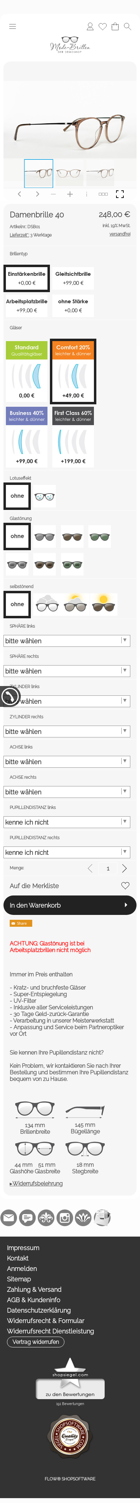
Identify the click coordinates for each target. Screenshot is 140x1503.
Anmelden (22, 1268)
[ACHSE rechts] (67, 792)
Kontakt (17, 1258)
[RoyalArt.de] (46, 1218)
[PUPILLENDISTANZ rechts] (67, 852)
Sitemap (19, 1279)
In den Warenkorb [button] (35, 905)
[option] (17, 496)
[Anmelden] (90, 26)
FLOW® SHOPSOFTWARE (70, 1479)
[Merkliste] (102, 26)
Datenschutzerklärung (39, 1310)
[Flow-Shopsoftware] (83, 1218)
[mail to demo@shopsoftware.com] (8, 1218)
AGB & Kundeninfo (33, 1300)
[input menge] (107, 868)
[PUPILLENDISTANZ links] (67, 822)
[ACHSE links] (67, 761)
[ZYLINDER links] (67, 701)
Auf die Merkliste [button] (34, 886)
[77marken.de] (27, 1218)
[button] (12, 26)
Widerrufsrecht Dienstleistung (50, 1331)
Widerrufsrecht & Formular (45, 1320)
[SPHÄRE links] (67, 640)
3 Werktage (31, 235)
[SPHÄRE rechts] (67, 671)
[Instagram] (64, 1218)
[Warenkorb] (115, 26)
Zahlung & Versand (34, 1289)
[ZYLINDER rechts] (67, 731)
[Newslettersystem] (102, 1218)
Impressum (23, 1248)
